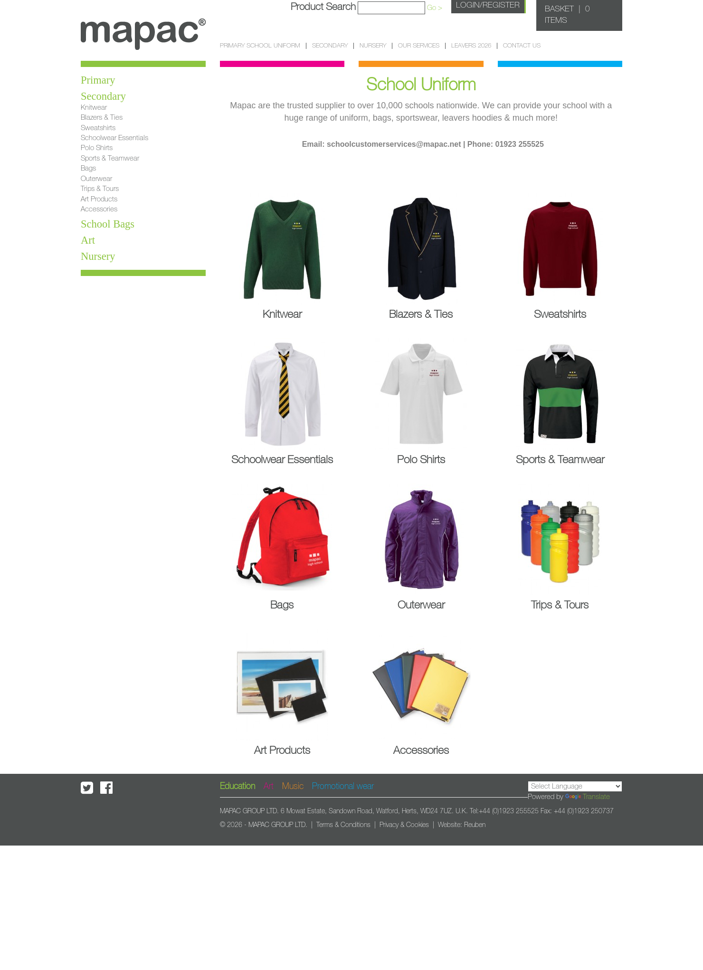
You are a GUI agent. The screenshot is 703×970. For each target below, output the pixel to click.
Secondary (330, 46)
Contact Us (522, 46)
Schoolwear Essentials (114, 138)
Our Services (418, 46)
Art (88, 240)
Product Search (323, 7)
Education (237, 786)
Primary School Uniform (260, 46)
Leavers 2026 (471, 46)
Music (293, 786)
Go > (434, 7)
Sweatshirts (98, 128)
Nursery (373, 46)
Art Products (99, 199)
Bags (88, 168)
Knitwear (94, 107)
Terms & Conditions (343, 825)
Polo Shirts (97, 148)
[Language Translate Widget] (575, 786)
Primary (98, 80)
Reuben (474, 825)
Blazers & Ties (102, 117)
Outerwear (96, 178)
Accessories (99, 209)
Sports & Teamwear (110, 158)
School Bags (107, 224)
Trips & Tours (100, 188)
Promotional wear (343, 786)
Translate (587, 796)
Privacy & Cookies (404, 825)
